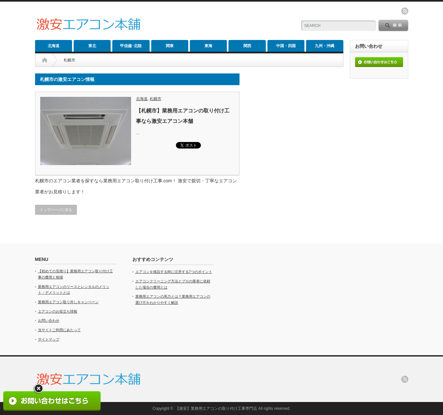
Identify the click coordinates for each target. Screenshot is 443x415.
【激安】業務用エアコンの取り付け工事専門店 (216, 408)
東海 (208, 46)
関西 (247, 46)
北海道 (53, 46)
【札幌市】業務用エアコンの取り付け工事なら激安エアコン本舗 (182, 116)
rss (404, 11)
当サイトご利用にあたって (59, 330)
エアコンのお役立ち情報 (57, 311)
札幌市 (155, 99)
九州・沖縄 (324, 46)
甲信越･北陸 (131, 46)
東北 (92, 46)
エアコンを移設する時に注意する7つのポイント (173, 272)
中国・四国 (286, 46)
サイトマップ (48, 339)
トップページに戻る (56, 210)
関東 (170, 46)
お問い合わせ (48, 320)
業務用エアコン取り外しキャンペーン (68, 302)
